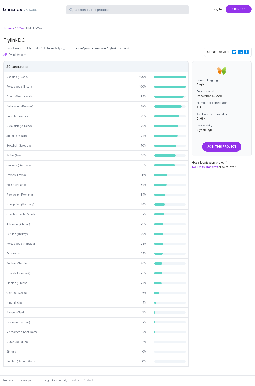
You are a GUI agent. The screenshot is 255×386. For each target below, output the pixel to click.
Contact (88, 380)
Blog (46, 380)
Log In (217, 9)
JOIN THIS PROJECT (221, 147)
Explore (8, 28)
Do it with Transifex (205, 167)
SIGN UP (238, 9)
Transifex (9, 380)
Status (75, 380)
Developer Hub (28, 380)
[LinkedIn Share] (240, 52)
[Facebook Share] (246, 52)
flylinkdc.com (17, 54)
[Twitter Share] (234, 52)
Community (59, 380)
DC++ (20, 28)
